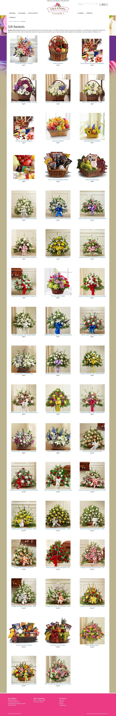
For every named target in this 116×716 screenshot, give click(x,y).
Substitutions (62, 705)
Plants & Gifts (33, 13)
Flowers (81, 13)
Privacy (61, 703)
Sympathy (12, 17)
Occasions (21, 13)
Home (10, 21)
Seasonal (12, 13)
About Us (61, 700)
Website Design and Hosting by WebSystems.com (97, 713)
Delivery (61, 702)
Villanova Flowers (58, 9)
